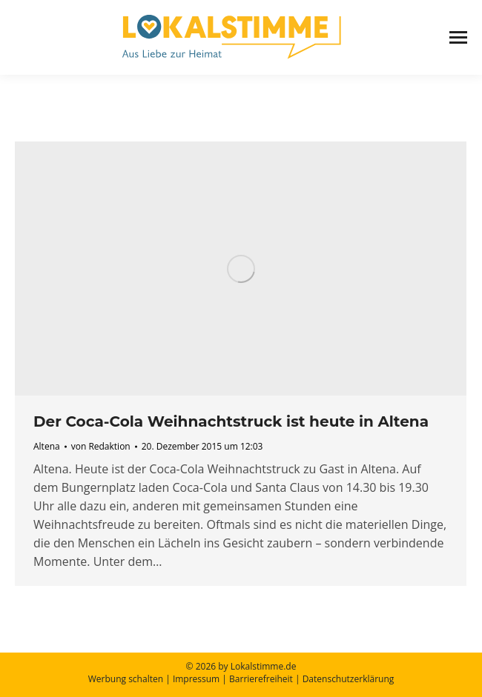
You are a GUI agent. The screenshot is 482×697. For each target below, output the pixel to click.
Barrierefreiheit (261, 679)
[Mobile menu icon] (458, 37)
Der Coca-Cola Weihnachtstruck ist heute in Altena (231, 421)
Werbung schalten (125, 679)
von (101, 446)
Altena (46, 446)
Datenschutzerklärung (348, 679)
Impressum (196, 679)
